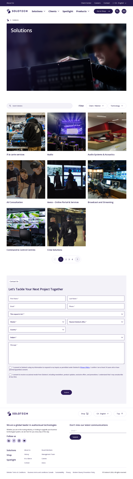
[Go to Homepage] (17, 415)
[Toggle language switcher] (119, 3)
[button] (103, 415)
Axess (44, 465)
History (26, 456)
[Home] (8, 20)
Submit (75, 439)
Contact (27, 465)
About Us (27, 452)
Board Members (47, 452)
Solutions (11, 452)
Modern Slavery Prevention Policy (84, 474)
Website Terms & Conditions (16, 474)
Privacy (68, 474)
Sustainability (59, 474)
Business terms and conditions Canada (40, 474)
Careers (44, 461)
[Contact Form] (66, 348)
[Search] (117, 11)
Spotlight (11, 461)
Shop (9, 457)
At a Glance (28, 461)
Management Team (48, 456)
